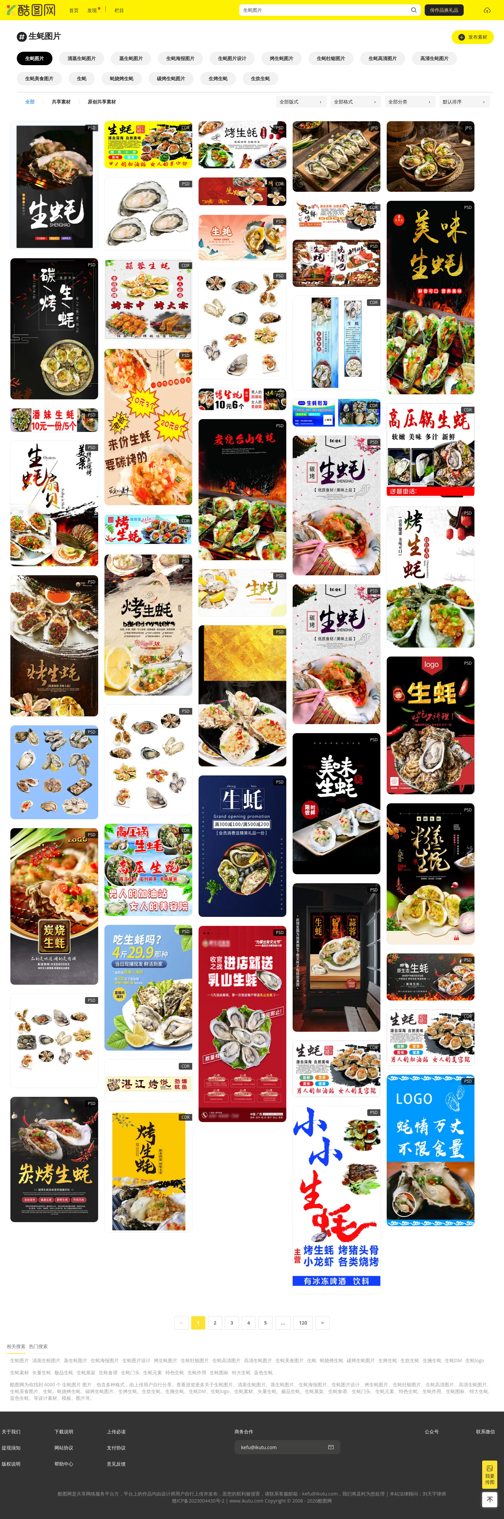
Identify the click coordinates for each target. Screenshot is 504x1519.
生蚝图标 (219, 1372)
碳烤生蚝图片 (361, 1360)
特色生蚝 (174, 1372)
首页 (74, 10)
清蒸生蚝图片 (46, 1360)
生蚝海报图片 (105, 1360)
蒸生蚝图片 (75, 1360)
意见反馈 (116, 1464)
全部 (30, 101)
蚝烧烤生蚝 (331, 1360)
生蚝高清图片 (226, 1360)
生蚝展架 (86, 1372)
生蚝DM (453, 1360)
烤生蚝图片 (165, 1360)
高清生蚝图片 (258, 1360)
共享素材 (61, 101)
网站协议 (63, 1447)
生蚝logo (474, 1360)
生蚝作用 (196, 1372)
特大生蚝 (241, 1372)
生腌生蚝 (432, 1360)
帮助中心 (63, 1464)
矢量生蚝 (41, 1372)
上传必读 (116, 1431)
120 (303, 1323)
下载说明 (63, 1431)
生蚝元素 (152, 1372)
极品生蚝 (63, 1372)
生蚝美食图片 (290, 1360)
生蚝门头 (130, 1372)
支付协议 (116, 1447)
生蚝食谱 (108, 1372)
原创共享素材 (102, 101)
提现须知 (11, 1447)
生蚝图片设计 (136, 1360)
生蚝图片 (19, 1360)
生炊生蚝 (410, 1360)
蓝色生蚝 (263, 1372)
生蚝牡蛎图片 (195, 1360)
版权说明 (11, 1464)
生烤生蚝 (387, 1360)
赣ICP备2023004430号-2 (198, 1501)
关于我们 (11, 1431)
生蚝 (312, 1360)
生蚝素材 (19, 1372)
